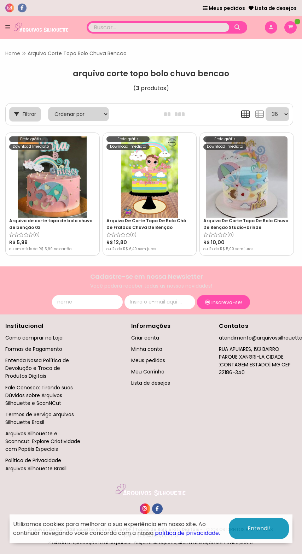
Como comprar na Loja (34, 337)
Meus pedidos (224, 8)
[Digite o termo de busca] (158, 27)
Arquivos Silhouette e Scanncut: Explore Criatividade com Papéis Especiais (42, 441)
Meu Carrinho (147, 371)
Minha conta (146, 349)
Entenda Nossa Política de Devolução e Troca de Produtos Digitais (37, 368)
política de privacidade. (187, 533)
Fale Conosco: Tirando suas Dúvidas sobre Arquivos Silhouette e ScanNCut (39, 395)
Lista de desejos (273, 8)
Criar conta (145, 337)
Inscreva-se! (223, 302)
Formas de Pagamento (33, 349)
